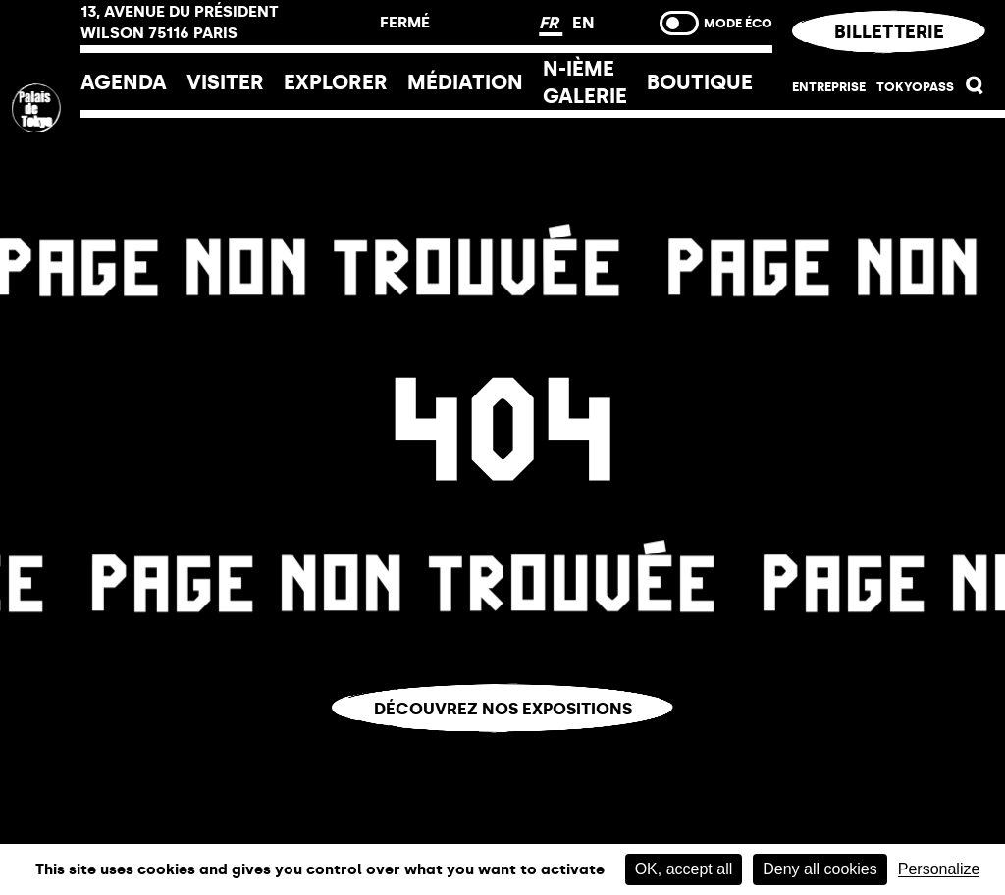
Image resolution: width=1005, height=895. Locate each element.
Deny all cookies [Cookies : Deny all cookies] (820, 869)
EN (583, 22)
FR (550, 22)
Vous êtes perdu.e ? (503, 747)
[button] (975, 89)
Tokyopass (915, 86)
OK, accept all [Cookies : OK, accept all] (684, 869)
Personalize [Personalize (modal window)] (939, 869)
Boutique (700, 82)
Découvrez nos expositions (503, 708)
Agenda (123, 82)
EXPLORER (336, 82)
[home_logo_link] (40, 238)
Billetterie (888, 32)
